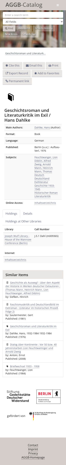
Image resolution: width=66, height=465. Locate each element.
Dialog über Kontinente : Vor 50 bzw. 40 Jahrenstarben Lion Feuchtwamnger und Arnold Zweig (31, 348)
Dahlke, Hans (42, 127)
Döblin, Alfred (42, 160)
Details (27, 213)
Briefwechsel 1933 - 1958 (24, 366)
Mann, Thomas (43, 171)
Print (55, 65)
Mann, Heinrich (43, 168)
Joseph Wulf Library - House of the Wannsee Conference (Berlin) (18, 239)
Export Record (18, 73)
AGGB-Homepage (33, 457)
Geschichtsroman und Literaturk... (25, 53)
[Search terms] (33, 15)
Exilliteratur (41, 182)
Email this (35, 65)
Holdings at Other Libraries (23, 221)
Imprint (33, 449)
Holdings (11, 213)
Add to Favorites (48, 73)
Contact (33, 445)
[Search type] (33, 22)
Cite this (14, 65)
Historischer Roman (46, 192)
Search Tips (29, 34)
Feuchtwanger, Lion (46, 157)
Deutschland (41, 178)
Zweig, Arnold (42, 164)
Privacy (33, 453)
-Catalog (23, 4)
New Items (11, 34)
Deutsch (39, 175)
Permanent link (19, 81)
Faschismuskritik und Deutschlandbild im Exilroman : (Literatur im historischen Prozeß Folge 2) (32, 308)
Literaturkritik (42, 196)
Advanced (24, 28)
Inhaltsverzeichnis (45, 202)
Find (9, 28)
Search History (44, 28)
